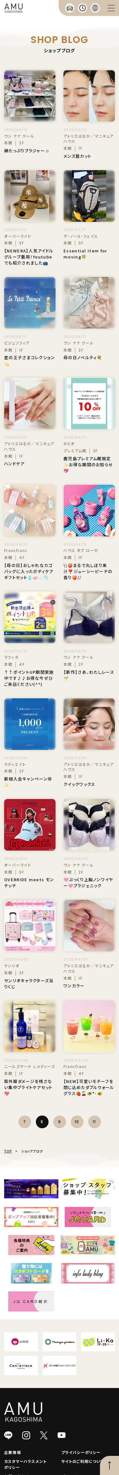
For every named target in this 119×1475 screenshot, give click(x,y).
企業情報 (12, 1452)
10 (77, 1121)
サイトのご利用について (82, 1461)
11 (94, 1121)
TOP (8, 1151)
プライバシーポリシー (81, 1452)
